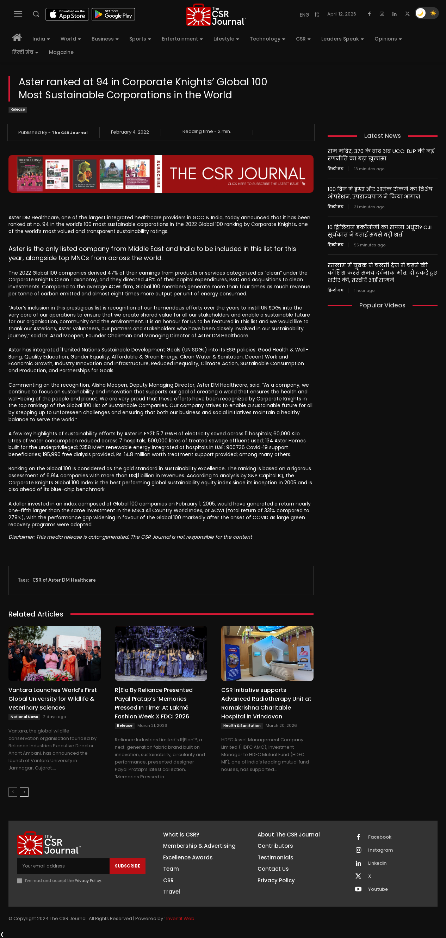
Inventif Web (180, 918)
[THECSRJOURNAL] (217, 15)
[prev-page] (12, 792)
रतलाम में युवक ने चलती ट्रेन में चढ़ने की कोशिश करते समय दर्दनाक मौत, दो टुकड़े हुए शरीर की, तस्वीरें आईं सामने (382, 273)
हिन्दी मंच (335, 168)
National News (24, 716)
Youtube (378, 889)
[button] (35, 13)
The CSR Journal (70, 132)
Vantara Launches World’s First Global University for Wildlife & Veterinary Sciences (52, 699)
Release (17, 110)
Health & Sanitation (242, 725)
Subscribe (127, 866)
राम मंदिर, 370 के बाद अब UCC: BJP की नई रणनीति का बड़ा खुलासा (381, 154)
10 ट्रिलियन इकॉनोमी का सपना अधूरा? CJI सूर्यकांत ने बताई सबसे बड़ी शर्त (380, 230)
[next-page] (24, 792)
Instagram (380, 850)
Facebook (379, 837)
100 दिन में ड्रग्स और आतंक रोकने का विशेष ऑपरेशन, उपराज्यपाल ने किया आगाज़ (380, 192)
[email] (63, 866)
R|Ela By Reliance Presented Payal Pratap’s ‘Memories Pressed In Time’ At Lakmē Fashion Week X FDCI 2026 (154, 703)
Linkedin (377, 863)
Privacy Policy (88, 880)
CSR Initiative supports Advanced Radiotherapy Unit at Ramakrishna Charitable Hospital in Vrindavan (266, 703)
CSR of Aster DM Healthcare (64, 580)
